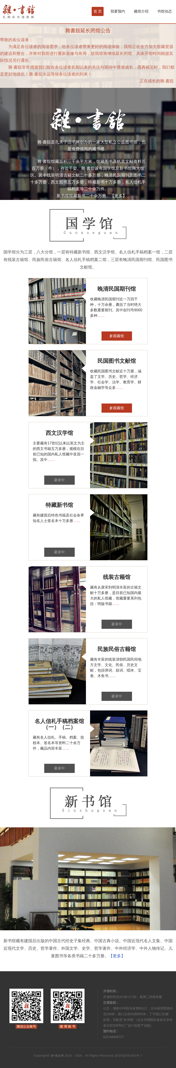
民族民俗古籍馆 (116, 649)
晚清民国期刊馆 (116, 289)
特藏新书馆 (59, 505)
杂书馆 (31, 12)
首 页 (98, 11)
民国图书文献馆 (116, 361)
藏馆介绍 (141, 11)
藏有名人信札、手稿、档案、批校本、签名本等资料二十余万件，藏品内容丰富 (58, 742)
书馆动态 (164, 11)
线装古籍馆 (116, 577)
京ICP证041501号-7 (128, 1055)
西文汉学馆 (59, 433)
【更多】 (118, 196)
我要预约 (117, 11)
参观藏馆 (116, 336)
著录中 (59, 480)
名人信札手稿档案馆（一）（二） (59, 724)
